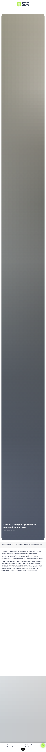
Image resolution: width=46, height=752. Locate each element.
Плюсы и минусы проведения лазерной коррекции (28, 544)
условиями (22, 744)
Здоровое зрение (6, 544)
